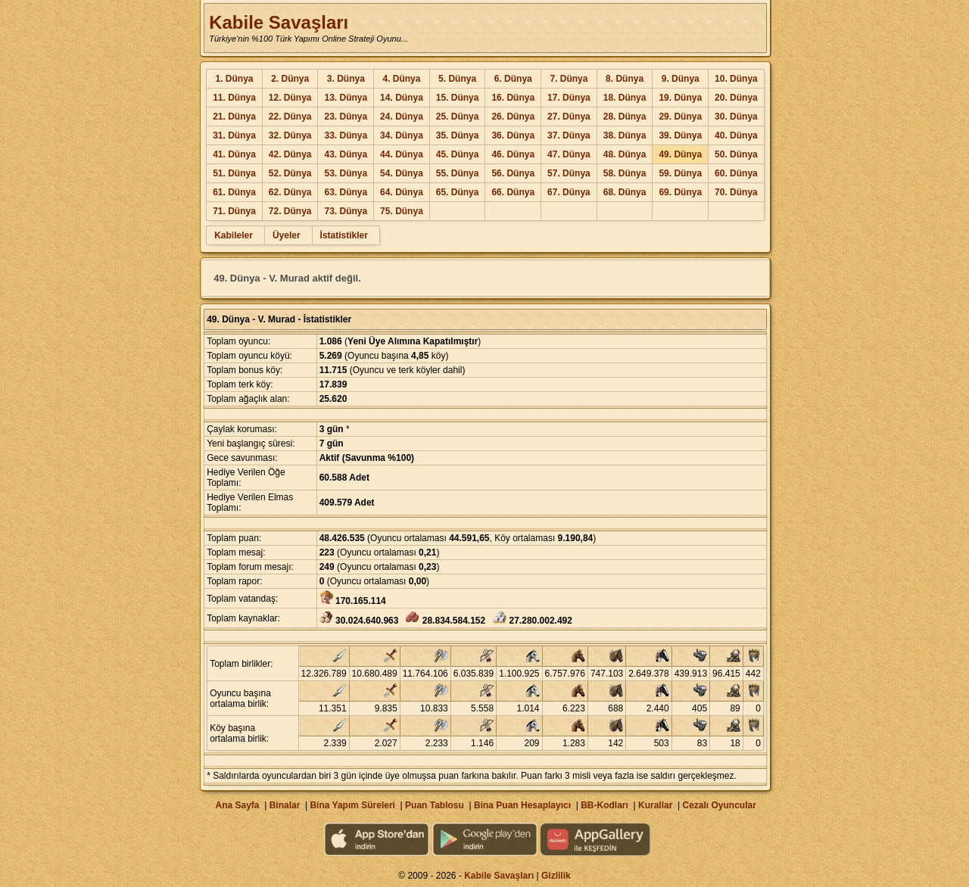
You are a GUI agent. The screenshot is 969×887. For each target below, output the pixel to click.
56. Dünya (512, 173)
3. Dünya (346, 78)
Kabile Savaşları (278, 22)
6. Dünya (513, 78)
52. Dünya (290, 173)
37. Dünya (568, 135)
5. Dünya (457, 78)
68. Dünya (625, 192)
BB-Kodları (604, 805)
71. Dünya (234, 211)
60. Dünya (736, 173)
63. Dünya (345, 192)
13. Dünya (345, 97)
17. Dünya (568, 97)
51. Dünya (234, 173)
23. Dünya (345, 116)
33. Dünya (345, 135)
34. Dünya (401, 135)
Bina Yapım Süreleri (352, 805)
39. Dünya (680, 135)
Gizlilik (556, 875)
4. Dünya (401, 78)
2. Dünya (290, 78)
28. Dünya (625, 116)
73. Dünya (345, 211)
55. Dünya (457, 173)
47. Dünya (568, 154)
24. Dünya (401, 116)
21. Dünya (234, 116)
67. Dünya (568, 192)
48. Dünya (625, 154)
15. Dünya (457, 97)
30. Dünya (736, 116)
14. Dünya (401, 97)
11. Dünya (234, 97)
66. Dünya (512, 192)
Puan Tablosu (434, 805)
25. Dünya (457, 116)
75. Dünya (401, 211)
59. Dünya (680, 173)
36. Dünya (512, 135)
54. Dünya (401, 173)
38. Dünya (625, 135)
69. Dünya (680, 192)
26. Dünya (512, 116)
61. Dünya (234, 192)
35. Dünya (457, 135)
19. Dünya (680, 97)
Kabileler (233, 235)
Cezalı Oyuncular (719, 805)
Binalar (285, 805)
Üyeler (287, 235)
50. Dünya (736, 154)
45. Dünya (457, 154)
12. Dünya (290, 97)
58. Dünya (625, 173)
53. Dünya (345, 173)
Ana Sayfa (237, 805)
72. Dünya (290, 211)
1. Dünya (234, 78)
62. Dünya (290, 192)
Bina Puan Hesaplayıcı (522, 805)
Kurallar (655, 805)
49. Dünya (680, 154)
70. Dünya (736, 192)
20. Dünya (736, 97)
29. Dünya (680, 116)
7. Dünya (568, 78)
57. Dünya (568, 173)
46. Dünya (512, 154)
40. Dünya (736, 135)
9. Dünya (680, 78)
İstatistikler (344, 235)
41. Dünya (234, 154)
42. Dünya (290, 154)
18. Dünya (625, 97)
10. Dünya (736, 78)
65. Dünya (457, 192)
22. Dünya (290, 116)
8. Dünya (624, 78)
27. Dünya (568, 116)
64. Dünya (401, 192)
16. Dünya (512, 97)
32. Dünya (290, 135)
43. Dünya (345, 154)
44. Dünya (401, 154)
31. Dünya (234, 135)
